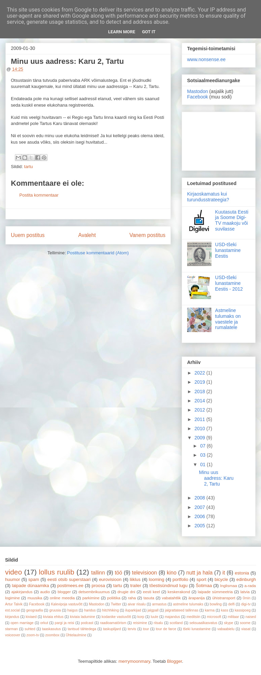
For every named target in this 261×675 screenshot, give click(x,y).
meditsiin (193, 617)
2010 (200, 428)
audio (45, 591)
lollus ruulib (57, 572)
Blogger (174, 661)
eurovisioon (110, 579)
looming (156, 579)
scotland (176, 623)
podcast (87, 623)
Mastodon (197, 91)
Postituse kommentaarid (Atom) (98, 252)
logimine (12, 598)
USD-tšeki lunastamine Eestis (228, 250)
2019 (200, 382)
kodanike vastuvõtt (116, 617)
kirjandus (12, 617)
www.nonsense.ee (206, 59)
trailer (135, 585)
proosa (98, 585)
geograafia (34, 610)
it (223, 573)
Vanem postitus (147, 235)
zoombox (52, 635)
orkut (44, 623)
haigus (72, 610)
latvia (244, 591)
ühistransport (223, 598)
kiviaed (31, 617)
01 (203, 464)
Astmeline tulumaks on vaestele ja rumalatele (228, 319)
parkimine (91, 598)
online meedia (62, 598)
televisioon (144, 573)
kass (224, 610)
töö (118, 573)
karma (210, 610)
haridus (90, 610)
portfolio (180, 579)
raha (132, 598)
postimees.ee (70, 585)
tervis (132, 629)
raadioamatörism (113, 623)
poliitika (113, 598)
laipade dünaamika (30, 585)
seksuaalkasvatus (203, 623)
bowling (216, 604)
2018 (200, 391)
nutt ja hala (199, 573)
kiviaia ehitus (53, 617)
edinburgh (246, 579)
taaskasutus (51, 629)
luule (154, 617)
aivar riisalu (137, 604)
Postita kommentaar (39, 195)
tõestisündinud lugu (168, 585)
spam (33, 579)
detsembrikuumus (94, 591)
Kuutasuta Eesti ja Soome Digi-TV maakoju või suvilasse (231, 220)
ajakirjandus (22, 591)
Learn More (121, 31)
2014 (200, 400)
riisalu (158, 623)
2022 (200, 373)
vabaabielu (225, 629)
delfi (231, 604)
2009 (200, 437)
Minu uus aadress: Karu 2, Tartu (216, 478)
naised (250, 617)
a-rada (250, 585)
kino (172, 573)
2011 (200, 419)
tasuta (148, 598)
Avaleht (87, 235)
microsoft (214, 617)
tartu (28, 166)
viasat (245, 629)
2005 (200, 525)
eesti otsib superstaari (69, 579)
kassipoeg (242, 610)
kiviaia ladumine (82, 617)
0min (246, 598)
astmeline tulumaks (188, 604)
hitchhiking (110, 610)
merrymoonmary (134, 661)
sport (201, 579)
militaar (233, 617)
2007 (200, 507)
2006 (200, 516)
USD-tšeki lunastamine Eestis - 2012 (229, 283)
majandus (172, 617)
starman (11, 629)
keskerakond (179, 591)
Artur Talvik (14, 604)
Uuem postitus (28, 235)
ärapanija (196, 598)
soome (245, 623)
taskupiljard (112, 629)
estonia (242, 573)
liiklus (135, 579)
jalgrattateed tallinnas (181, 610)
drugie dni (126, 591)
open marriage (22, 623)
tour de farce (166, 629)
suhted (30, 629)
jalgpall (152, 610)
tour (146, 629)
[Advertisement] (218, 139)
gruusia (55, 610)
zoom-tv (32, 635)
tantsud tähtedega (82, 629)
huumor (12, 579)
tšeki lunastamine (196, 629)
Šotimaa (204, 585)
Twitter (116, 604)
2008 (200, 497)
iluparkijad (133, 610)
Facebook (197, 96)
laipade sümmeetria (215, 591)
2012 (200, 410)
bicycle (221, 579)
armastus (159, 604)
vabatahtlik (171, 598)
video (13, 572)
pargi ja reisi (64, 623)
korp (140, 617)
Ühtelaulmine (76, 635)
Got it (149, 31)
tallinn (98, 573)
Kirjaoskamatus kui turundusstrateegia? (208, 196)
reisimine (140, 623)
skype (228, 623)
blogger (64, 591)
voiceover (12, 635)
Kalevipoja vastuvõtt (66, 604)
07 (203, 446)
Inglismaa (228, 585)
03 (203, 455)
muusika (34, 598)
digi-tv (245, 604)
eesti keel (151, 591)
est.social (12, 610)
